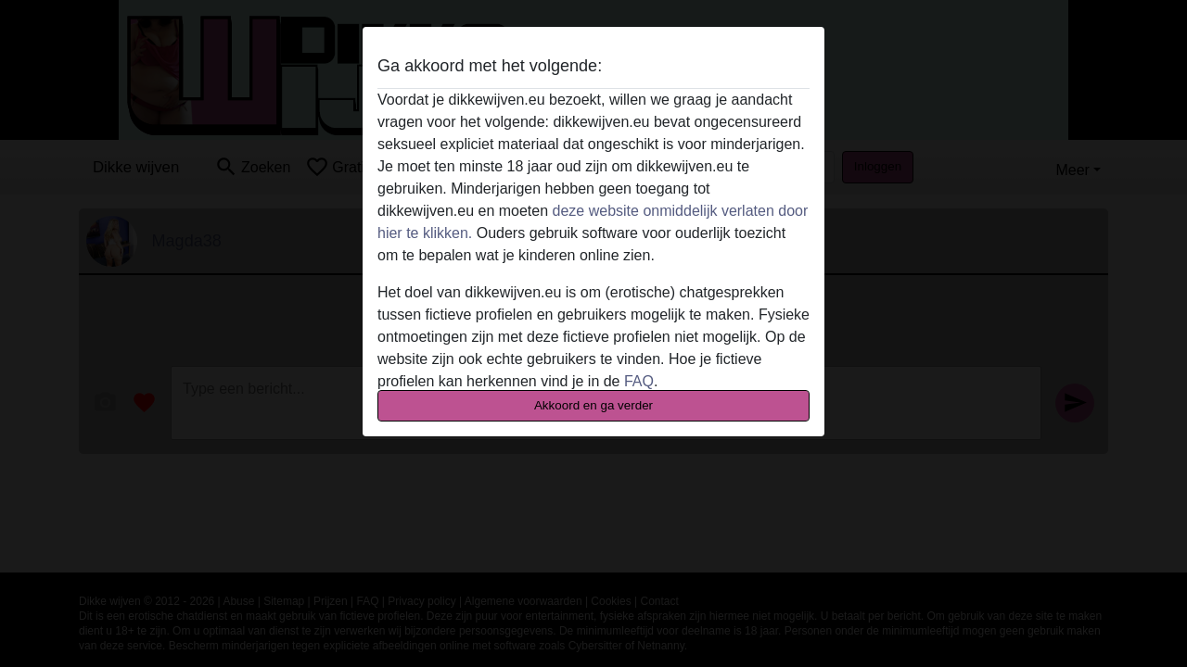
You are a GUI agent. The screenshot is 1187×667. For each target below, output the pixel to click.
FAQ (639, 381)
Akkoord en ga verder (593, 405)
